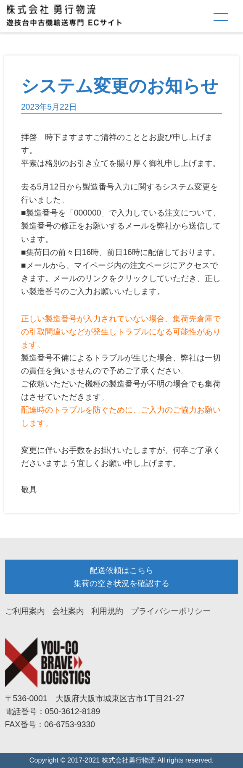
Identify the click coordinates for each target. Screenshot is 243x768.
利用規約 (107, 610)
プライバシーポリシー (171, 610)
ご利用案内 (25, 610)
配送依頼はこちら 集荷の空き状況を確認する (121, 576)
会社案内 (68, 610)
